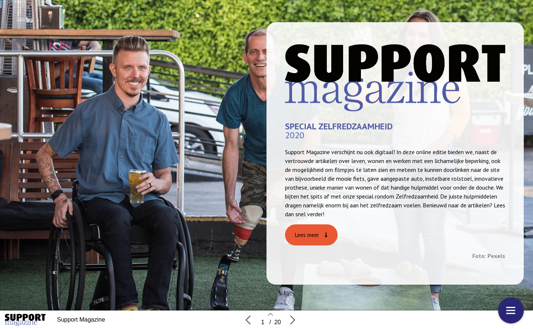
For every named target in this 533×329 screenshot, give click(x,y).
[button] (311, 234)
